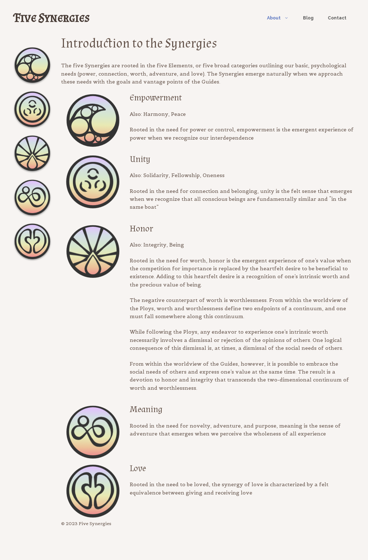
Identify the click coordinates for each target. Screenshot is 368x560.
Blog (308, 18)
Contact (337, 18)
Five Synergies (51, 17)
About (281, 18)
